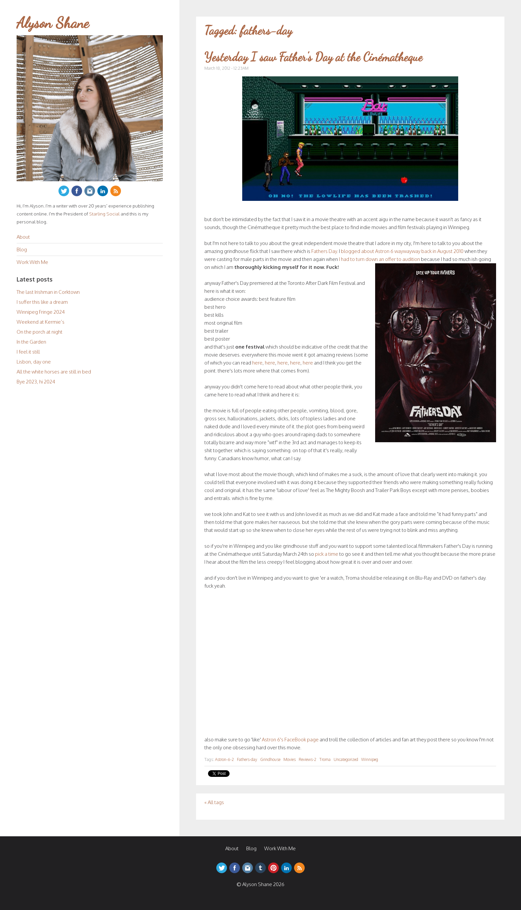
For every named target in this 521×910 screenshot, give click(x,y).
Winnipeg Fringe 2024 (41, 312)
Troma (325, 759)
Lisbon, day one (34, 362)
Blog (22, 249)
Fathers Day (324, 251)
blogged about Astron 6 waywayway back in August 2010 (402, 251)
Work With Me (32, 262)
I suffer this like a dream (42, 302)
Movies (289, 759)
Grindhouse (270, 759)
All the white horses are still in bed (54, 372)
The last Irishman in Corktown (48, 292)
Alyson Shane (53, 23)
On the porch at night (39, 332)
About (23, 237)
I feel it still (28, 352)
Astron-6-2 (224, 759)
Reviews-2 (307, 759)
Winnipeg (369, 759)
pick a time (326, 554)
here (257, 363)
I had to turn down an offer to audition (379, 259)
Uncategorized (346, 759)
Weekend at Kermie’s (40, 322)
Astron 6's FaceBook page (290, 739)
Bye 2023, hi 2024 (36, 381)
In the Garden (31, 342)
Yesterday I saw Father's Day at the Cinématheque (313, 57)
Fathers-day (247, 759)
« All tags (214, 802)
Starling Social (104, 213)
